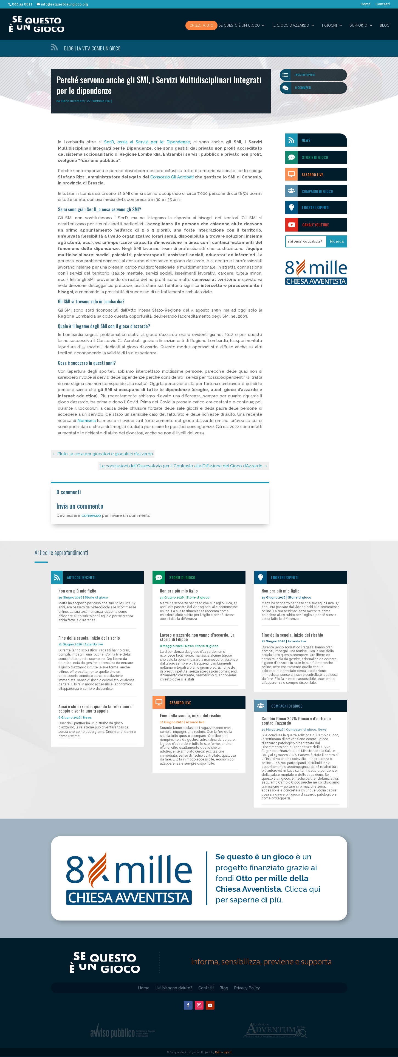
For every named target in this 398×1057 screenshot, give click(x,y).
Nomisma (86, 420)
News (306, 140)
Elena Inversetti (73, 101)
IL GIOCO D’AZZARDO (290, 26)
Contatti (383, 4)
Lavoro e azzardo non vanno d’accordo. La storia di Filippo (197, 637)
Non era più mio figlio (77, 591)
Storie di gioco (96, 597)
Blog (384, 26)
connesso (91, 515)
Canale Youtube (315, 224)
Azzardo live (93, 644)
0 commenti (303, 88)
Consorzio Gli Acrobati (172, 177)
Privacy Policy (247, 988)
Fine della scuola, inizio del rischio (89, 638)
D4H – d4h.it (223, 1052)
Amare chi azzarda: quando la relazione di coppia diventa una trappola (96, 708)
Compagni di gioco (317, 191)
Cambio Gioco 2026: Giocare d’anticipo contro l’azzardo (296, 720)
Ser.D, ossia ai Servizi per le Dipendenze (147, 141)
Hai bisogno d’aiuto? (174, 988)
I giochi (329, 26)
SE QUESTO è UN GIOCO (239, 26)
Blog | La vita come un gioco (92, 48)
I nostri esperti (305, 75)
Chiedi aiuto (201, 25)
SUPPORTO (358, 26)
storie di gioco (315, 157)
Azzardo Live (312, 174)
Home (366, 4)
